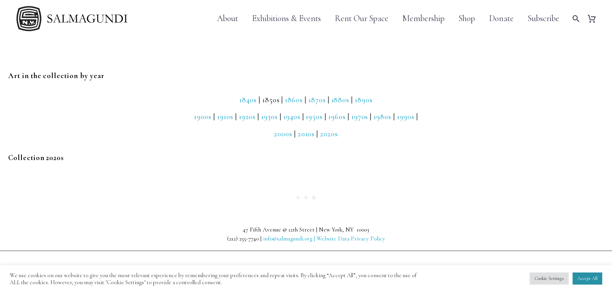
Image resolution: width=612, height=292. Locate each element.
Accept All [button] (587, 278)
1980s (382, 116)
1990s (406, 116)
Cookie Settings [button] (549, 278)
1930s (269, 116)
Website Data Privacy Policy (351, 238)
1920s (247, 116)
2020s (329, 133)
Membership (423, 18)
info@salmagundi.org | (290, 238)
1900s (203, 116)
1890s (364, 99)
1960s (337, 116)
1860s (294, 99)
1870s (317, 99)
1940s (292, 116)
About (227, 18)
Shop (467, 18)
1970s (359, 116)
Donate (501, 18)
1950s (314, 116)
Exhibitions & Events (286, 18)
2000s (283, 133)
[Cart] (594, 18)
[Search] (575, 18)
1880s (340, 99)
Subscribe (543, 18)
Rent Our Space (361, 18)
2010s (306, 133)
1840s (248, 99)
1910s (225, 116)
